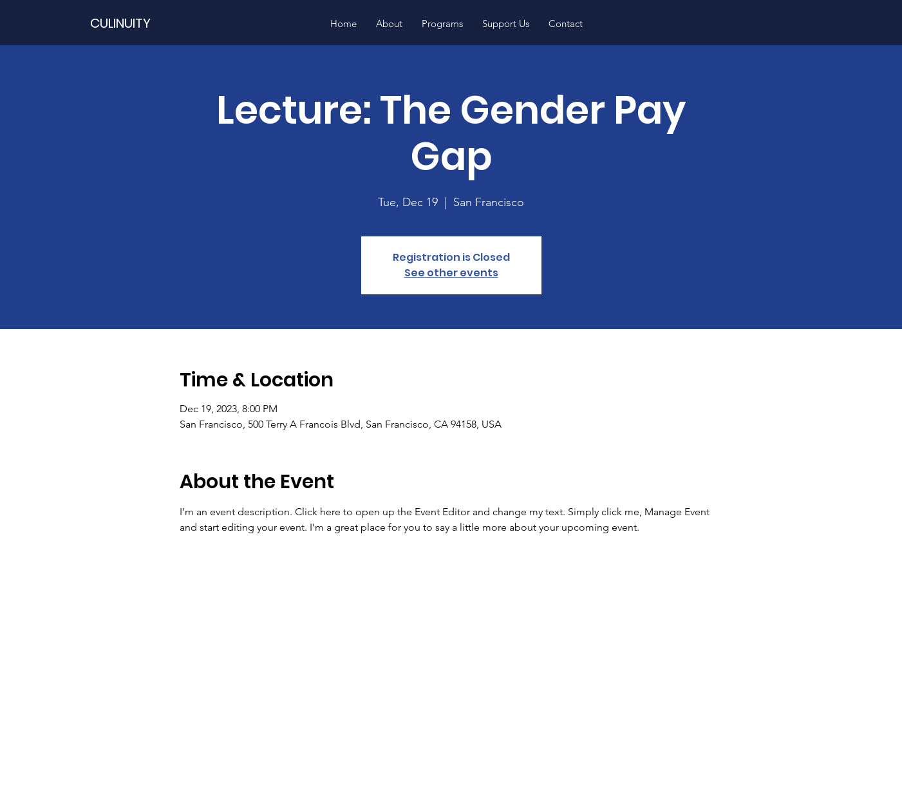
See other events (451, 272)
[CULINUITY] (153, 23)
